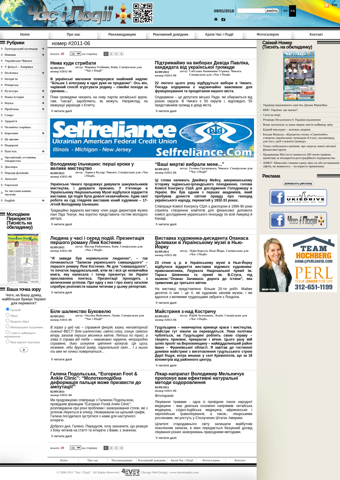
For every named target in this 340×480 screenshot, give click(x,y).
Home (25, 34)
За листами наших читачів (18, 192)
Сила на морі (271, 114)
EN (286, 10)
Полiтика (11, 72)
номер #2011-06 (61, 71)
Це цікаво (12, 139)
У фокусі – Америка (19, 66)
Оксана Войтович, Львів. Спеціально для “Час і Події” (114, 317)
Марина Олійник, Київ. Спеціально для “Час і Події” (113, 68)
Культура (11, 91)
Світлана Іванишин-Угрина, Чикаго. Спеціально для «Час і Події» (215, 72)
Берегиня (11, 133)
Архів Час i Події (219, 34)
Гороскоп (11, 185)
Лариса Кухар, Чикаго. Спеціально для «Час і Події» (116, 173)
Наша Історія (14, 97)
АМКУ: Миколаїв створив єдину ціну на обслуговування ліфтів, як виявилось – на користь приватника (301, 164)
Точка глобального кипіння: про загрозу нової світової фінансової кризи (299, 147)
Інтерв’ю (11, 78)
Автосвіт (11, 179)
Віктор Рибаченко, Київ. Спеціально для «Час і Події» (114, 248)
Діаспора (11, 166)
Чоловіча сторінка (18, 127)
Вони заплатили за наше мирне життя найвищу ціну (298, 124)
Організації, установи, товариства (20, 158)
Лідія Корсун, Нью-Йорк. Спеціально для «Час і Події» (219, 252)
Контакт (316, 34)
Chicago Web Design (154, 472)
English (10, 200)
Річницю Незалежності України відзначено (292, 119)
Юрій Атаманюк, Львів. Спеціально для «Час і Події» (218, 317)
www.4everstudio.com (184, 472)
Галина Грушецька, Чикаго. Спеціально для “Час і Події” (220, 169)
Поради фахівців (16, 172)
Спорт (9, 115)
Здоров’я (11, 121)
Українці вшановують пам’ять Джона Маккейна (295, 105)
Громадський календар (21, 48)
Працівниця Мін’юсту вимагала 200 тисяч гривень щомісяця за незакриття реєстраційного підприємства (299, 156)
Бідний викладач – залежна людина (286, 129)
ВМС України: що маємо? (280, 110)
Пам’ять (11, 151)
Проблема (12, 109)
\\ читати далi (61, 111)
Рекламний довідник (170, 34)
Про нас (73, 34)
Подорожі (11, 145)
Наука (9, 103)
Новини (10, 54)
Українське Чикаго (18, 60)
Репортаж (11, 85)
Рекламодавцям (122, 34)
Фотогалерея (268, 34)
